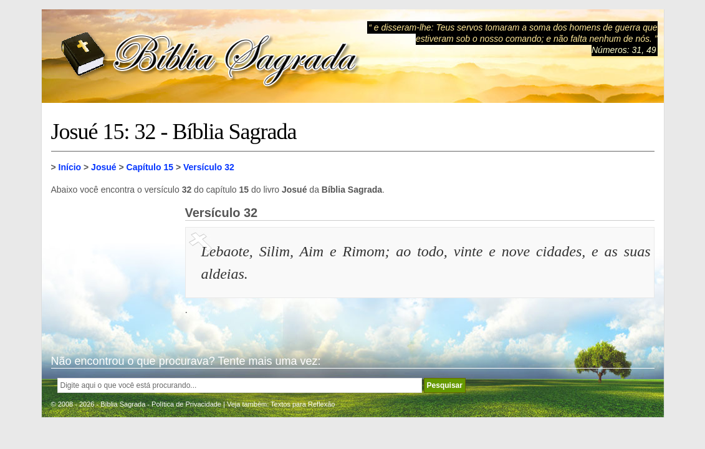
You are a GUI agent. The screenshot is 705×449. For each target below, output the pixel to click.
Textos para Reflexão (303, 404)
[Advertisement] (113, 268)
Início (70, 167)
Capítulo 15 (150, 167)
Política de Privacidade (186, 404)
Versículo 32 (208, 167)
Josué (103, 167)
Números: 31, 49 (624, 50)
